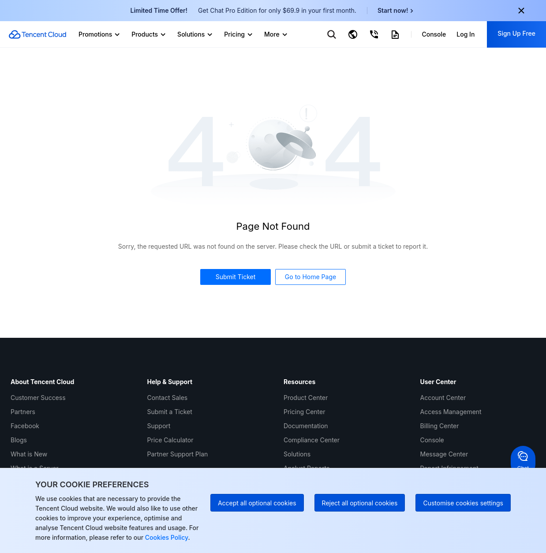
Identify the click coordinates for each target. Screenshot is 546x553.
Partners (23, 411)
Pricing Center (304, 411)
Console (432, 440)
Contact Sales (167, 397)
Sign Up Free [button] (516, 33)
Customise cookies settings (463, 503)
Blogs (19, 440)
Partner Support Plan (177, 454)
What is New (29, 454)
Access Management (451, 411)
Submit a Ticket (169, 411)
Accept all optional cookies (257, 503)
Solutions (297, 454)
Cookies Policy (165, 537)
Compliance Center (312, 440)
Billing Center (439, 426)
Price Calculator (170, 440)
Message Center (444, 454)
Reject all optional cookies (360, 503)
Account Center (443, 397)
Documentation (306, 426)
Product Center (306, 397)
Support (159, 426)
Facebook (25, 426)
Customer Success (38, 397)
